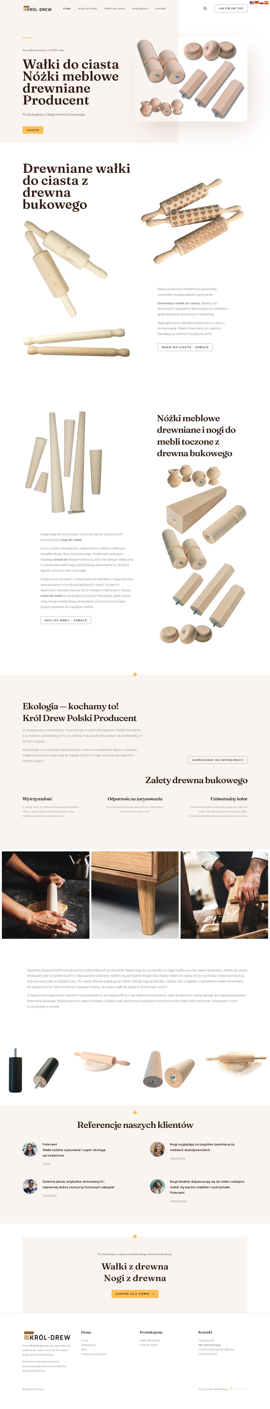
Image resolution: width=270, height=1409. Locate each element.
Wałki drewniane (150, 1341)
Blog (84, 1350)
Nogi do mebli (85, 8)
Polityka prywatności (93, 1355)
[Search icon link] (205, 8)
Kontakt (157, 8)
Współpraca (137, 8)
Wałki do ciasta (112, 8)
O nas (65, 8)
